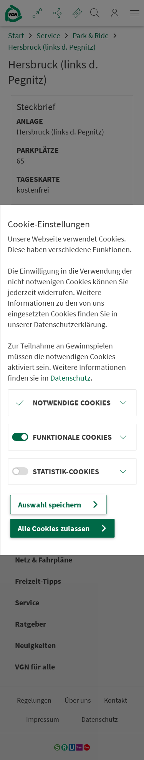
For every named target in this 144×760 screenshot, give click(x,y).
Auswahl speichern (59, 504)
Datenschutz (70, 377)
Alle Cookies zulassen (63, 528)
